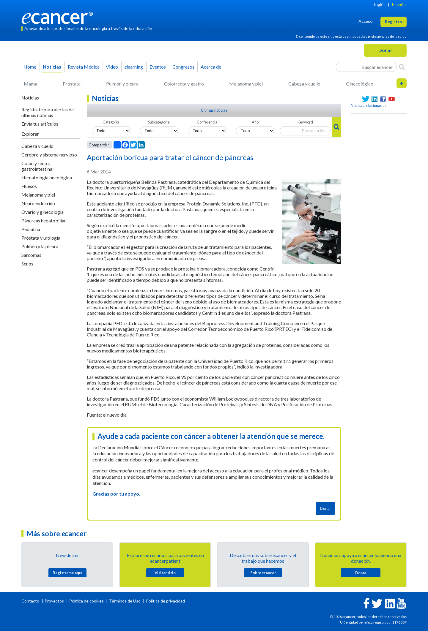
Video (112, 66)
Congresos (183, 66)
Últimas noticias (214, 110)
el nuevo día (115, 414)
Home (29, 66)
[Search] (402, 67)
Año (255, 122)
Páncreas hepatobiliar (43, 220)
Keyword (305, 122)
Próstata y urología (40, 238)
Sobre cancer (263, 572)
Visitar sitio (165, 572)
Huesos (29, 186)
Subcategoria (159, 122)
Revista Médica (84, 66)
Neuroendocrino (38, 203)
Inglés (379, 4)
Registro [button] (393, 21)
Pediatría (30, 229)
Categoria (111, 122)
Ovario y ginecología (42, 212)
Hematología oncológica (46, 177)
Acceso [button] (365, 21)
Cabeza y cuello (304, 83)
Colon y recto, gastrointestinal (37, 166)
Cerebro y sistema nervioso (49, 154)
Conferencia (207, 122)
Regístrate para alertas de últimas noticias (47, 112)
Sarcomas (31, 255)
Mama (30, 83)
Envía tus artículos (39, 123)
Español (399, 4)
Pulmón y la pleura (39, 246)
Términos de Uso (125, 600)
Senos (27, 263)
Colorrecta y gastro (184, 83)
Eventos (158, 66)
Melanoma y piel (246, 83)
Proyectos (55, 600)
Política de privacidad (165, 600)
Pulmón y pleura (122, 83)
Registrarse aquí (67, 572)
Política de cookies (86, 600)
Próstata (72, 83)
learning (134, 66)
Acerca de (211, 66)
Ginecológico (359, 83)
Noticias (52, 66)
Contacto (30, 600)
